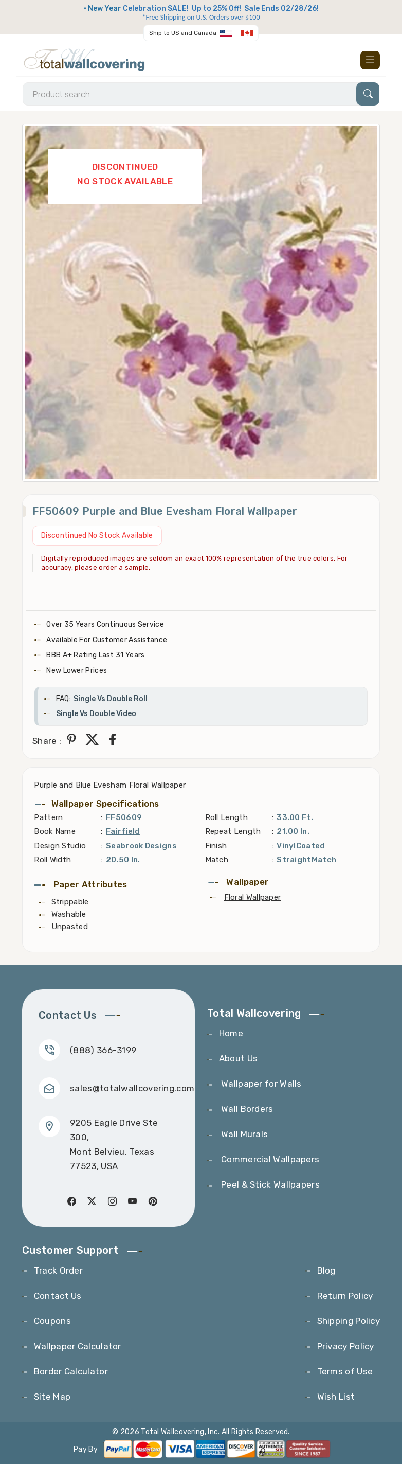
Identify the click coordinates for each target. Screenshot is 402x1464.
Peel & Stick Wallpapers (269, 1184)
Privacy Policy (345, 1346)
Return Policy (345, 1296)
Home (231, 1033)
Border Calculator (71, 1371)
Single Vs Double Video (96, 713)
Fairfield (123, 831)
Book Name (55, 831)
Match (217, 859)
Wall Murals (243, 1134)
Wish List (336, 1396)
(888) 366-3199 (103, 1050)
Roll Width (52, 859)
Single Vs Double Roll (111, 698)
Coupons (52, 1321)
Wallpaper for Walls (260, 1083)
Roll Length (226, 817)
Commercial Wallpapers (269, 1159)
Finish (216, 845)
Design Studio (60, 845)
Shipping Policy (348, 1321)
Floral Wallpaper (252, 897)
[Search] (201, 94)
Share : (46, 741)
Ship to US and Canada (182, 33)
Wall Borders (246, 1109)
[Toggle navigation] (370, 60)
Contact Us (58, 1296)
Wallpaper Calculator (77, 1346)
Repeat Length (233, 831)
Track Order (58, 1270)
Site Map (52, 1396)
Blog (326, 1270)
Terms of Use (345, 1371)
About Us (238, 1058)
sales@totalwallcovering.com (132, 1088)
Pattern (48, 817)
